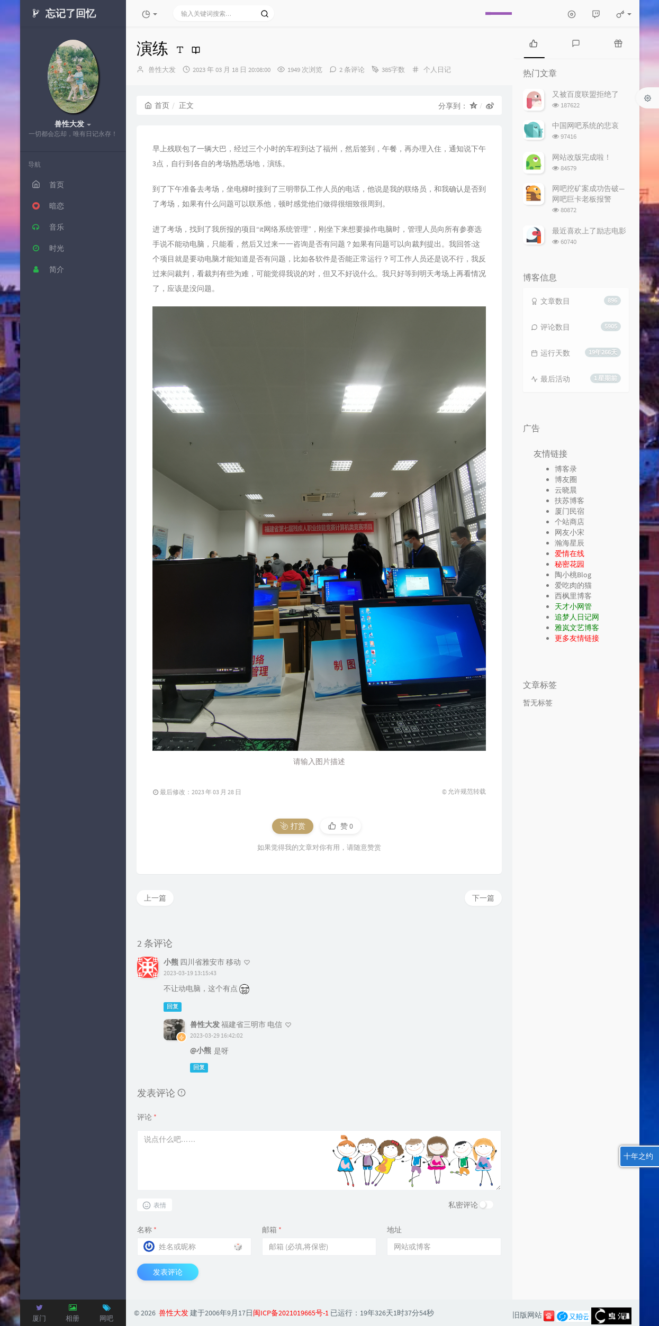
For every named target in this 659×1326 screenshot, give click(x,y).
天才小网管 (573, 606)
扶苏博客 (569, 500)
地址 (394, 1229)
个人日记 (437, 69)
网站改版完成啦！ (581, 157)
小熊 (171, 962)
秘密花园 (569, 564)
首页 (157, 105)
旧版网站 (527, 1315)
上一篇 (155, 898)
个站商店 (569, 521)
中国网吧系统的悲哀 (585, 125)
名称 (147, 1229)
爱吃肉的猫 (573, 585)
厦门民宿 (569, 511)
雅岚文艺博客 (577, 627)
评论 (147, 1117)
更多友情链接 (577, 638)
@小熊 (200, 1050)
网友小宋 (569, 532)
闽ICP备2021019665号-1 (291, 1313)
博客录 (566, 469)
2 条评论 (352, 69)
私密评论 (463, 1205)
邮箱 (272, 1229)
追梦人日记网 (577, 617)
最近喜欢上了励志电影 (589, 230)
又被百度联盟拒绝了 (585, 94)
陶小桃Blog (573, 574)
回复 (172, 1006)
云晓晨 (566, 490)
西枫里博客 (573, 596)
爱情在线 (569, 553)
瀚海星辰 (569, 543)
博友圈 (566, 479)
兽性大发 (162, 69)
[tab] (533, 42)
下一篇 (483, 898)
